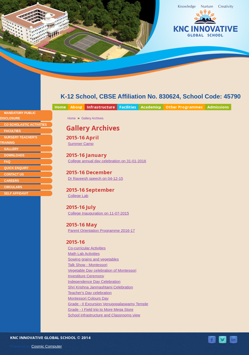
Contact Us (14, 174)
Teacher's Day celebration (90, 293)
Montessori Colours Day (88, 298)
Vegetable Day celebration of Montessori (102, 270)
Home (60, 106)
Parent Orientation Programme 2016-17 (101, 230)
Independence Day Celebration (94, 281)
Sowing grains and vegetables (93, 259)
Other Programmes (184, 106)
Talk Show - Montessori (87, 265)
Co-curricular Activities (86, 248)
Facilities (127, 106)
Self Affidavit (16, 193)
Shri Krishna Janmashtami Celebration (100, 287)
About (75, 107)
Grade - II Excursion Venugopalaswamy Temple (108, 304)
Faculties (12, 131)
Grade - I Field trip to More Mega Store (100, 309)
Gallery (11, 149)
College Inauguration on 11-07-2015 (98, 213)
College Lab (78, 195)
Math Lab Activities (84, 253)
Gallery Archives (93, 118)
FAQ (7, 162)
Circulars (13, 187)
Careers (11, 181)
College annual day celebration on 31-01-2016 (107, 161)
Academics (149, 107)
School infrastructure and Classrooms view (104, 315)
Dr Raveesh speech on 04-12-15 (95, 178)
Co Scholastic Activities (25, 124)
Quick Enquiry (16, 168)
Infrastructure (101, 106)
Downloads (14, 155)
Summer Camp (81, 143)
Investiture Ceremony (86, 276)
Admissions (218, 106)
